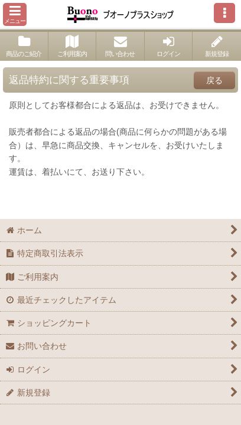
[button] (15, 14)
